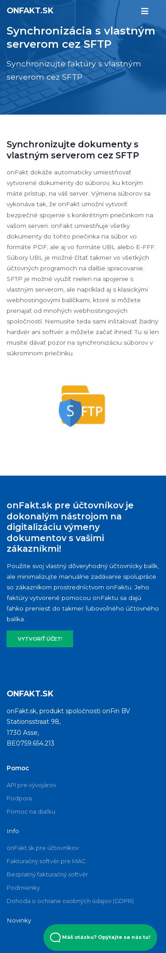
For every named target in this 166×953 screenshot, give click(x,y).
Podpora (19, 798)
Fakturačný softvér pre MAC (46, 861)
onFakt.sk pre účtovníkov (43, 847)
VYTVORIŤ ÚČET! (40, 639)
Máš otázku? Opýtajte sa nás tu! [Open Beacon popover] (100, 937)
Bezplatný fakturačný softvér (47, 874)
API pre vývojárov (31, 784)
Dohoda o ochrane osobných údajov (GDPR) (70, 900)
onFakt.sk (30, 10)
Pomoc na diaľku (31, 811)
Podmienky (23, 887)
